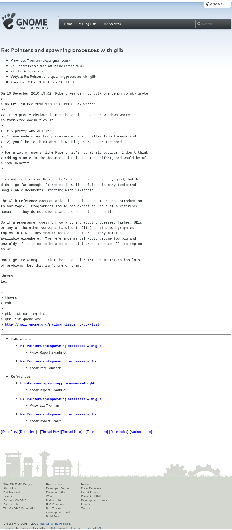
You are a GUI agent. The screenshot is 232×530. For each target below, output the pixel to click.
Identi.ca (86, 504)
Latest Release (90, 492)
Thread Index (97, 431)
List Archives (111, 24)
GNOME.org (219, 4)
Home (68, 24)
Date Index (118, 431)
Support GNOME (14, 500)
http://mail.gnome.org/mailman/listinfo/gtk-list (52, 324)
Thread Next (71, 431)
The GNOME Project (18, 484)
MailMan (76, 528)
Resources (54, 484)
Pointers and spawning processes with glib (57, 383)
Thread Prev (50, 431)
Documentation (56, 492)
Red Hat (50, 528)
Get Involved (11, 492)
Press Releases (91, 488)
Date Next (28, 431)
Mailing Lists (87, 24)
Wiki (49, 496)
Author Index (141, 431)
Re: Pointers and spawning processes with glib (61, 345)
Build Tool (52, 516)
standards (26, 528)
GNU (100, 528)
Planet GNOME (91, 496)
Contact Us (10, 504)
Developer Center (57, 488)
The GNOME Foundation (19, 508)
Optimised (9, 528)
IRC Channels (55, 504)
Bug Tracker (54, 508)
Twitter (85, 508)
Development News (94, 500)
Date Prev (10, 431)
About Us (9, 488)
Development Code (58, 512)
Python (87, 528)
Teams (7, 496)
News (85, 484)
